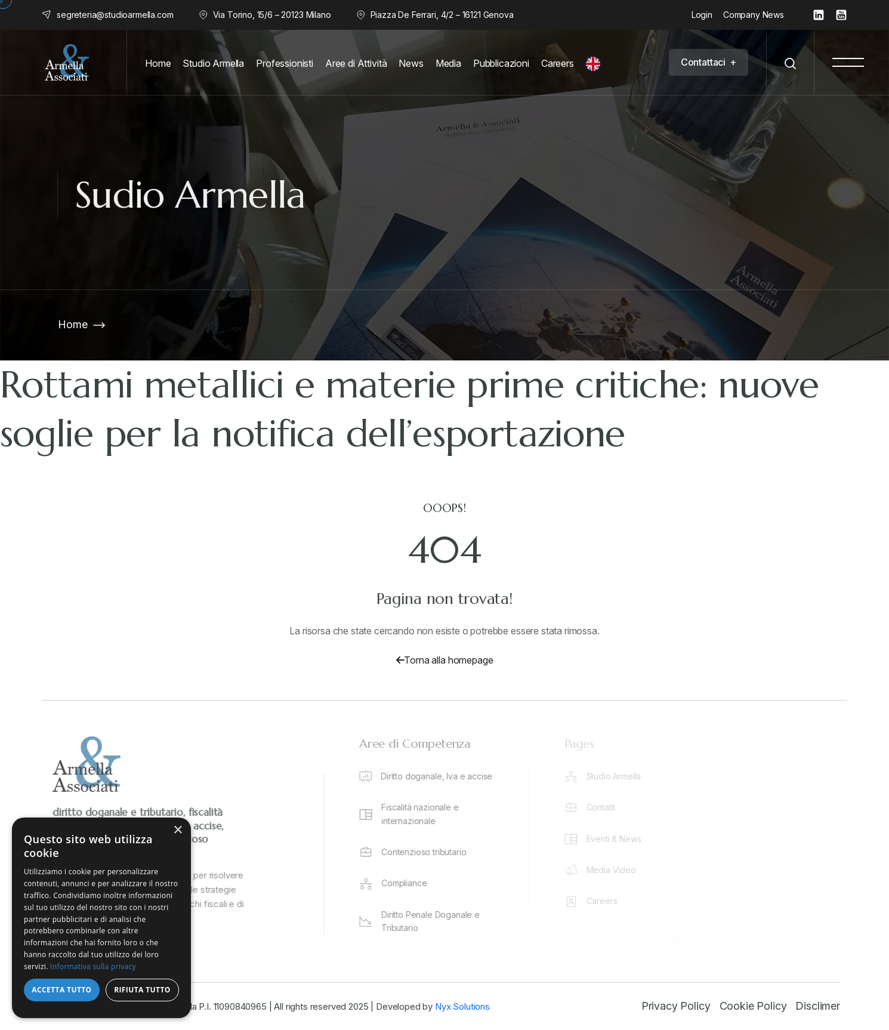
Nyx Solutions (462, 1006)
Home (72, 324)
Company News (753, 15)
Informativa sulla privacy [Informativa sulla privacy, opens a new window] (93, 966)
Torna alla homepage (444, 660)
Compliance (410, 883)
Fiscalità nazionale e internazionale (426, 813)
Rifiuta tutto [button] (142, 990)
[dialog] (101, 918)
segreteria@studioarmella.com (115, 15)
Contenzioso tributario (429, 852)
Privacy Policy (676, 1006)
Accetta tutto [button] (61, 990)
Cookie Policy (753, 1006)
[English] (596, 64)
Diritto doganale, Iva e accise (442, 776)
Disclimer (817, 1006)
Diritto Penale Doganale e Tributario (436, 921)
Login (702, 15)
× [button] (177, 830)
